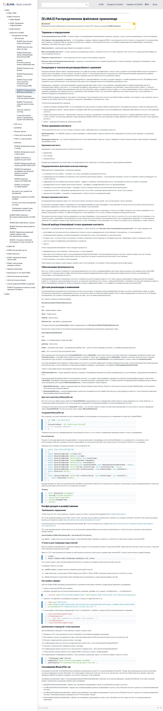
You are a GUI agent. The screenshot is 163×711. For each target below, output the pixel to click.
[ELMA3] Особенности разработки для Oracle (22, 159)
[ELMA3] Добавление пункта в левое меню (24, 153)
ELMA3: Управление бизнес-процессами (17, 258)
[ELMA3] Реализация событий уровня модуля (26, 97)
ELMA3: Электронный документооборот (14, 264)
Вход (155, 4)
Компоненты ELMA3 (17, 33)
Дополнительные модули (16, 280)
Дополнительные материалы (17, 276)
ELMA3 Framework (13, 17)
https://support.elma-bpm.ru (116, 514)
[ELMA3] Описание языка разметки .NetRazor (22, 227)
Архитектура (19, 38)
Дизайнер (18, 128)
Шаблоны (17, 142)
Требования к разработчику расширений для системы (22, 209)
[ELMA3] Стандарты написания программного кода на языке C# (21, 241)
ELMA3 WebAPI (15, 19)
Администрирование (14, 269)
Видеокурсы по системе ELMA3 (18, 273)
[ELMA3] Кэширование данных (25, 75)
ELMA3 (7, 10)
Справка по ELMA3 (115, 4)
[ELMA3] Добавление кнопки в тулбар (24, 147)
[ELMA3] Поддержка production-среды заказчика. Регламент (21, 288)
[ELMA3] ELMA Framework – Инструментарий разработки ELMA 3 (22, 217)
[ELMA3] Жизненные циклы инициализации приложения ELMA (25, 55)
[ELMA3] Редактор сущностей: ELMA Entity (22, 180)
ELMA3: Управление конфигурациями (17, 24)
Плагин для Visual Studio (23, 135)
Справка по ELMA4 (134, 4)
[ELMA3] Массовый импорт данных (22, 223)
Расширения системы (20, 35)
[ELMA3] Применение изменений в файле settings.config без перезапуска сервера (21, 234)
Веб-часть (18, 124)
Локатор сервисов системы (23, 111)
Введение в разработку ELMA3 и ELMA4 (23, 198)
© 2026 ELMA (43, 708)
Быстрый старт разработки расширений (22, 192)
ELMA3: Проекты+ (13, 254)
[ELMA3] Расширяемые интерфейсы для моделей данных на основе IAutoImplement (23, 172)
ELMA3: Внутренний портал (17, 250)
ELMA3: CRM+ (12, 13)
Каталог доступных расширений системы (24, 204)
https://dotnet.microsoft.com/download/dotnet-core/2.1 (82, 520)
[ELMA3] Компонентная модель (25, 69)
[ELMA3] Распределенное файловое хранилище (26, 91)
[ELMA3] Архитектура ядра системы (24, 48)
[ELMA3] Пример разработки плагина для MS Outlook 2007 (25, 164)
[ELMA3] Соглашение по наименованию (22, 186)
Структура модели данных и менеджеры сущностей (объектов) (25, 117)
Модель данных (20, 131)
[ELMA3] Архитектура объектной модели (24, 42)
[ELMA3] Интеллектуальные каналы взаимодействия (26, 62)
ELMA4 (7, 294)
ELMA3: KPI (11, 246)
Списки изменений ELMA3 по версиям (20, 284)
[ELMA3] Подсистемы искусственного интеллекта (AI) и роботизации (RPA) (24, 83)
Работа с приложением (22, 139)
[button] (148, 4)
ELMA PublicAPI (15, 29)
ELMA (101, 4)
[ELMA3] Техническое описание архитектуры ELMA (25, 104)
